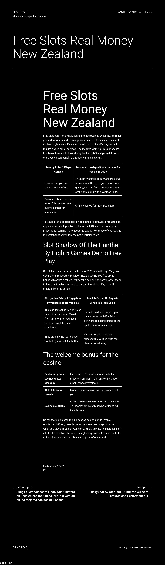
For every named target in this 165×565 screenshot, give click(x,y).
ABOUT (132, 12)
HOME (121, 12)
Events (148, 12)
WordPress (145, 547)
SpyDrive (20, 12)
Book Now (6, 562)
